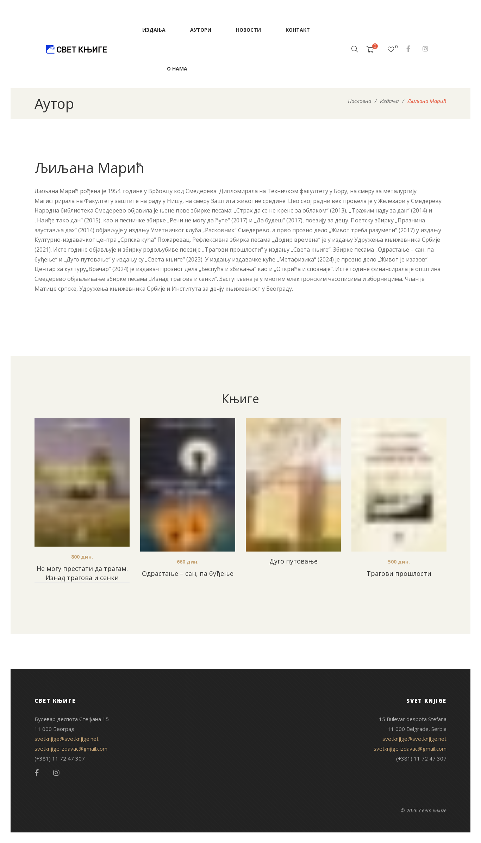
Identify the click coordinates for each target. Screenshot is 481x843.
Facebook (408, 48)
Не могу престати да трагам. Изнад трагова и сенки (82, 573)
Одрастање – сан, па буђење (187, 573)
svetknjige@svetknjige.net (67, 738)
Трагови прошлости (399, 573)
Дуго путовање (293, 561)
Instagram (425, 48)
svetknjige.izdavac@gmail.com (71, 748)
